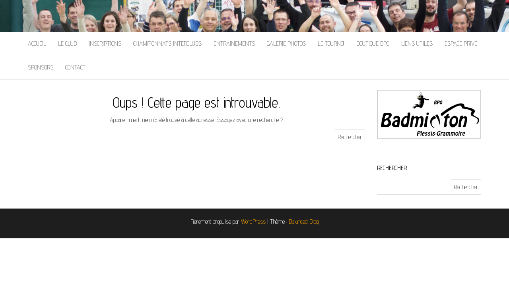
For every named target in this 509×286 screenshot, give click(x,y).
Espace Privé (461, 43)
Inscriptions (105, 43)
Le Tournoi (331, 43)
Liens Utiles (417, 43)
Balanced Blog (304, 221)
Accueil (37, 43)
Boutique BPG (372, 43)
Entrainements (234, 43)
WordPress (253, 221)
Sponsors (40, 67)
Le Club (67, 43)
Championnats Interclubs (167, 43)
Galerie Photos (286, 43)
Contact (75, 67)
